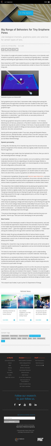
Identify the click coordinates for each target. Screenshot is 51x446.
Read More (9, 320)
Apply (10, 365)
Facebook (2, 49)
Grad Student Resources (25, 370)
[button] (47, 2)
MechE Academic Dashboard (25, 360)
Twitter (6, 49)
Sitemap (10, 368)
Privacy (9, 370)
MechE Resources (40, 363)
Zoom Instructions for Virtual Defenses (25, 380)
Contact (10, 363)
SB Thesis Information (25, 368)
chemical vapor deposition (35, 176)
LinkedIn (9, 49)
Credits (9, 375)
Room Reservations (39, 360)
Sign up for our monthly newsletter (26, 415)
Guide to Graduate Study (25, 384)
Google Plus (13, 49)
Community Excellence (10, 360)
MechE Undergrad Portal (25, 363)
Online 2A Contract (25, 365)
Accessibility (10, 372)
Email (16, 49)
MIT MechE (7, 2)
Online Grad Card (25, 372)
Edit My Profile (40, 365)
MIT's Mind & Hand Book (25, 386)
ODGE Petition (25, 375)
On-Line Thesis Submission (25, 377)
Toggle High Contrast (10, 377)
